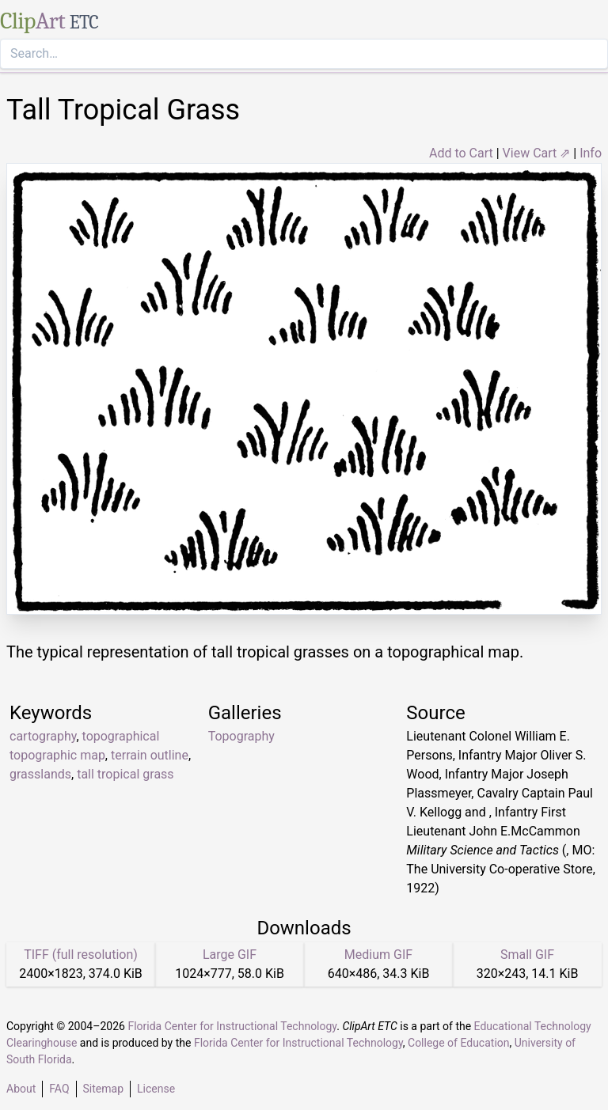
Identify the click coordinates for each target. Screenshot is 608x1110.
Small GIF (527, 954)
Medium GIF (378, 954)
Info (591, 153)
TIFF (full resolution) (81, 954)
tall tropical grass (125, 774)
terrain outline (149, 755)
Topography (241, 736)
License (156, 1088)
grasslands (40, 774)
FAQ (59, 1088)
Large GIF (229, 954)
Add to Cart (461, 153)
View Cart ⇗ (537, 153)
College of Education (459, 1042)
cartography (43, 736)
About (21, 1088)
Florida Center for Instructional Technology (231, 1026)
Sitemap (103, 1088)
